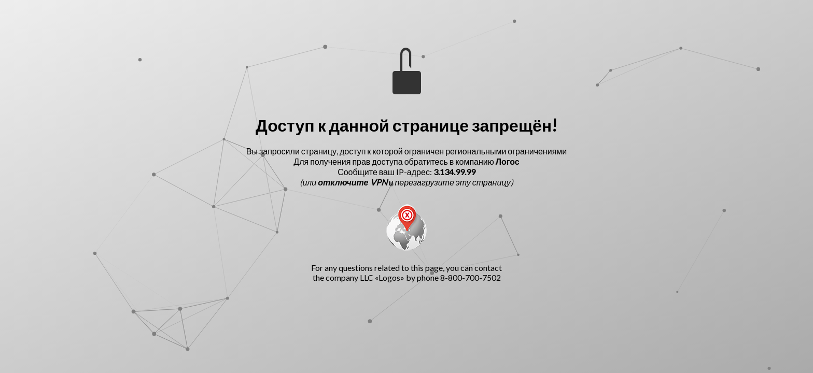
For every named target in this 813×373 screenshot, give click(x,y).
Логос (508, 161)
